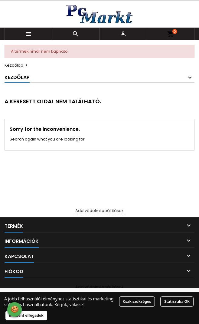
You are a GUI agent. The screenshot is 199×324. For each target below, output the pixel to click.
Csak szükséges (137, 301)
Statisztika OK (177, 301)
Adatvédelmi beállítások (99, 210)
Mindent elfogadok (26, 315)
